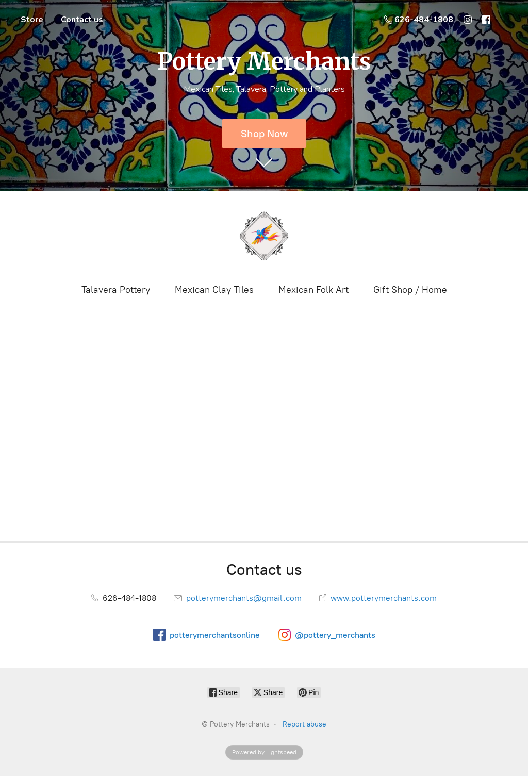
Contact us (82, 19)
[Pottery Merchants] (264, 236)
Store (32, 19)
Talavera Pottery (115, 289)
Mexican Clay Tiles (214, 289)
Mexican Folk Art (313, 289)
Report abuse (304, 724)
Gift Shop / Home (410, 289)
